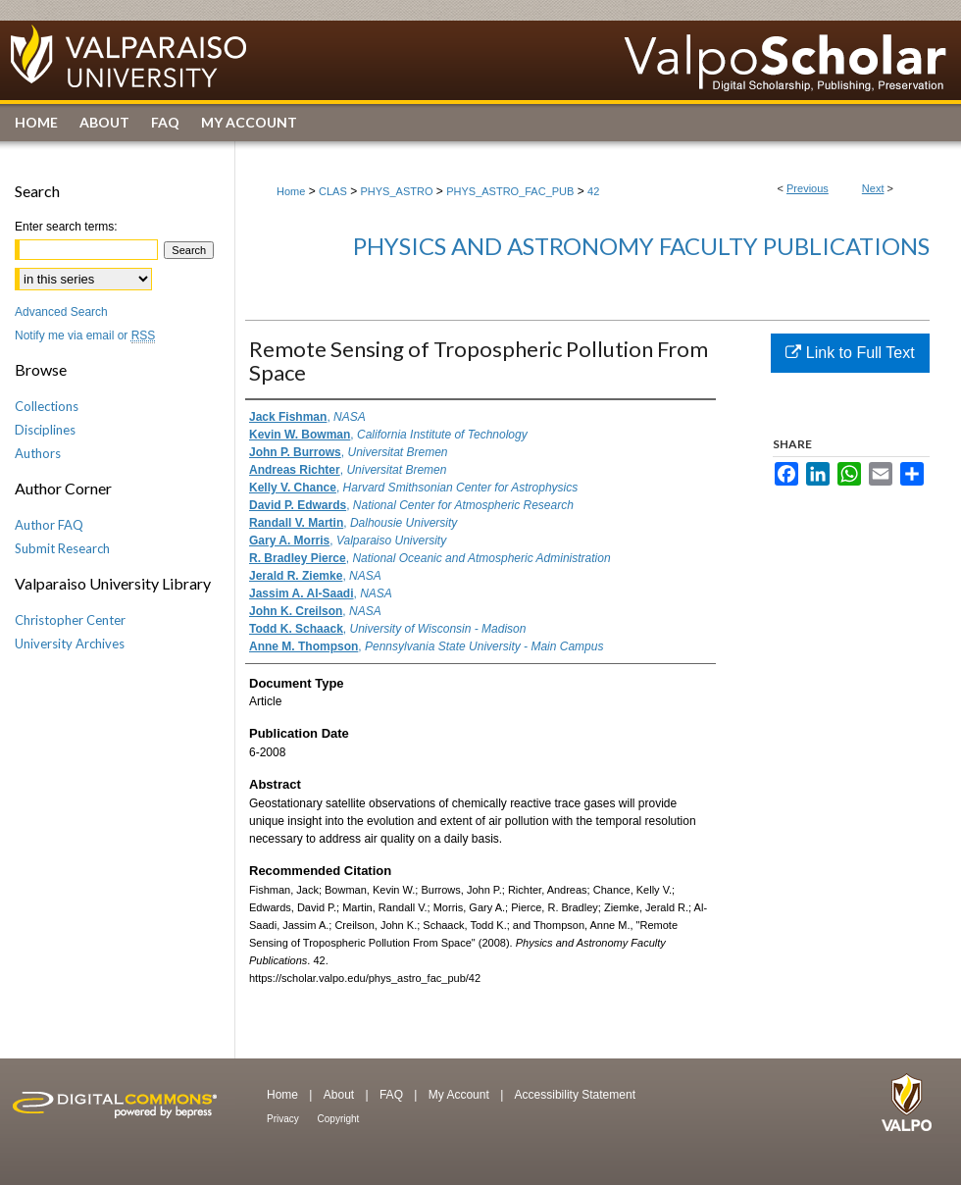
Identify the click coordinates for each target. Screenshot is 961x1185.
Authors (38, 453)
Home (291, 191)
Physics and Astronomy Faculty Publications (641, 246)
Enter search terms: (66, 226)
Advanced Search (61, 312)
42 (593, 191)
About (341, 1095)
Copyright (339, 1118)
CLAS (333, 191)
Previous (807, 188)
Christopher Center (70, 620)
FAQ (392, 1095)
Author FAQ (49, 525)
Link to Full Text (849, 352)
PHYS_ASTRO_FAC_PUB (510, 191)
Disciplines (45, 430)
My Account (460, 1095)
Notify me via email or (85, 335)
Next (873, 188)
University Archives (70, 643)
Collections (46, 406)
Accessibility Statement (575, 1095)
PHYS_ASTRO (397, 191)
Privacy (284, 1118)
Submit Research (62, 548)
